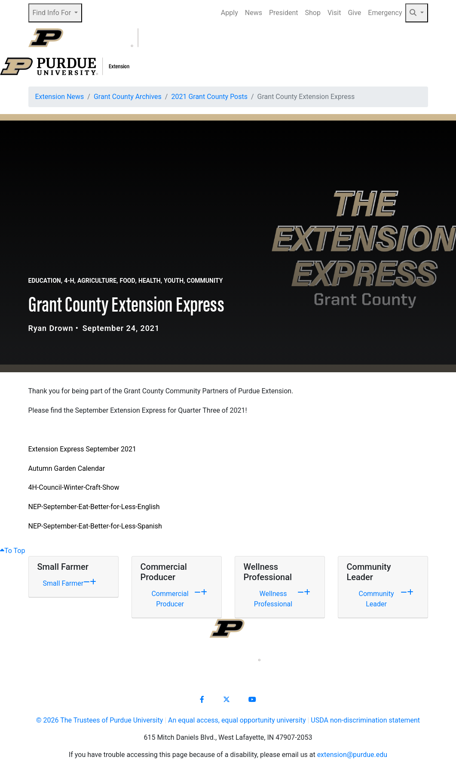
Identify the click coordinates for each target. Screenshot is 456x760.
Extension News (59, 97)
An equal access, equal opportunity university (237, 720)
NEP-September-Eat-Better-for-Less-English (94, 507)
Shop (313, 13)
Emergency (385, 13)
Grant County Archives (128, 97)
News (253, 13)
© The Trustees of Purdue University (99, 720)
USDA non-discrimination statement (365, 720)
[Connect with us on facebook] (202, 699)
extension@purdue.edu (352, 755)
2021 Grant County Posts (209, 97)
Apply (229, 13)
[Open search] (409, 37)
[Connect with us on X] (226, 699)
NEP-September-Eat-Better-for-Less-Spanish (95, 526)
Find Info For (53, 13)
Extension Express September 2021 (82, 449)
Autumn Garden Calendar (66, 468)
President (283, 13)
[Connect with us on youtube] (252, 699)
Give (354, 13)
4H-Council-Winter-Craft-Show (73, 487)
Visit (334, 13)
